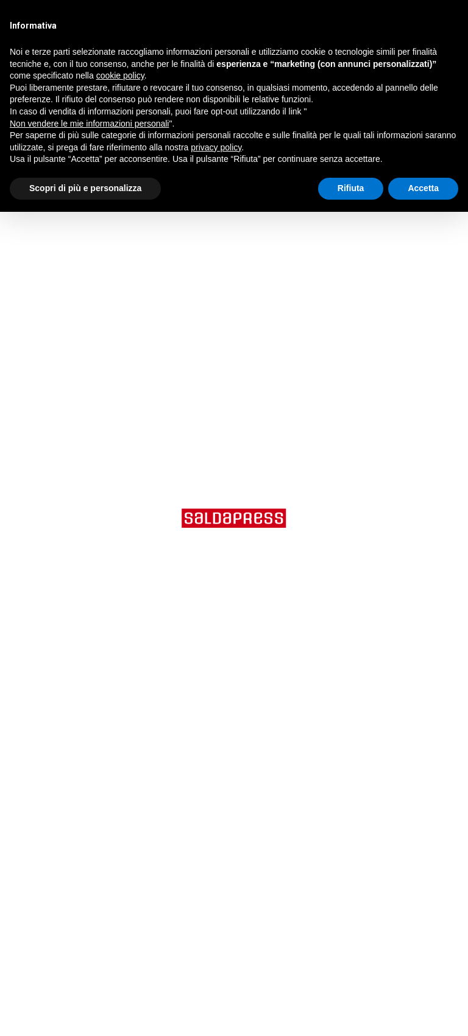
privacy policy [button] (216, 147)
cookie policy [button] (120, 75)
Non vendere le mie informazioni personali (89, 123)
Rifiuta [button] (351, 188)
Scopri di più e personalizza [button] (85, 188)
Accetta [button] (423, 188)
